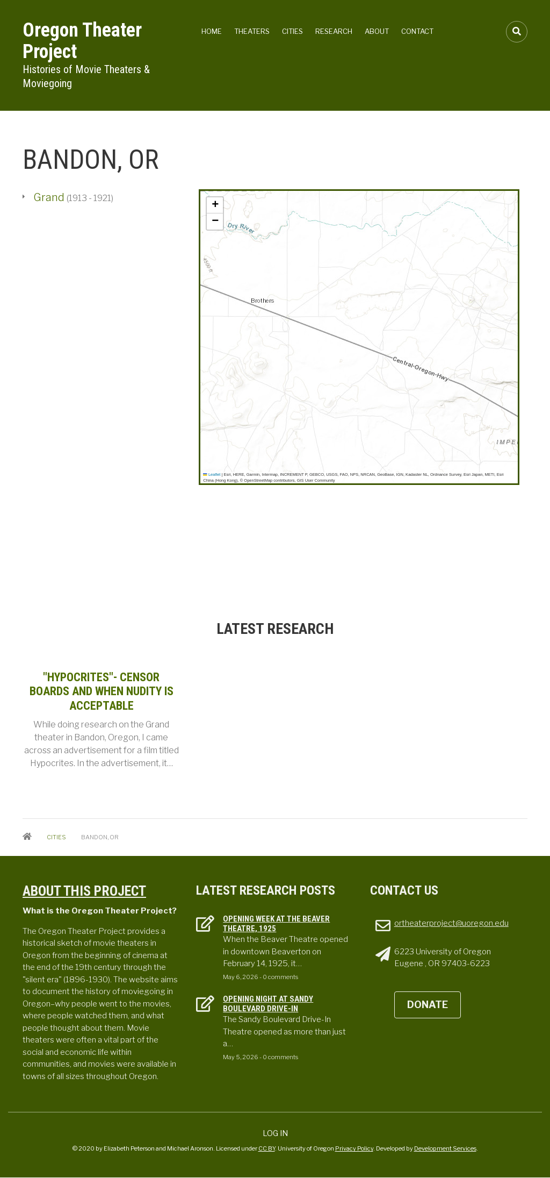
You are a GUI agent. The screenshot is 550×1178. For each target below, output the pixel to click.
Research (333, 31)
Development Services (445, 1148)
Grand (50, 197)
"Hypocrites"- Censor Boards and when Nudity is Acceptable (101, 691)
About (377, 31)
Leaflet (211, 474)
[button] (215, 205)
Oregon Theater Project (82, 41)
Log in (275, 1133)
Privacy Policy (354, 1148)
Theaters (252, 31)
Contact (417, 31)
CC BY (266, 1148)
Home (211, 31)
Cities (292, 31)
